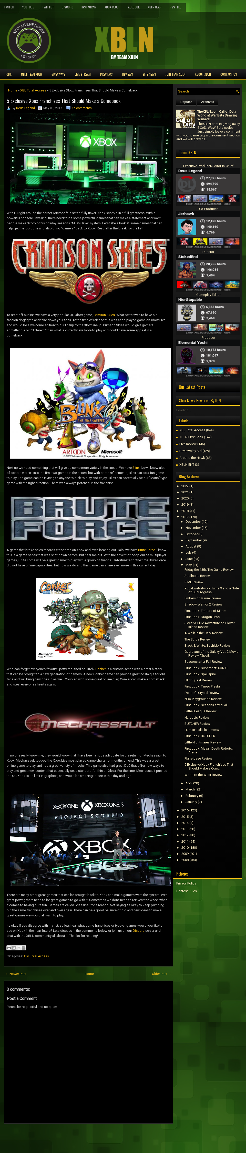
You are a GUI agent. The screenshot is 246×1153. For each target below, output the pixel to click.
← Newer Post (15, 974)
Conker (100, 669)
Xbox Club (112, 7)
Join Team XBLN (176, 74)
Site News (149, 74)
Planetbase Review (198, 758)
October (192, 534)
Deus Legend (25, 108)
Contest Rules (186, 891)
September (194, 540)
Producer (208, 338)
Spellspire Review (197, 576)
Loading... (183, 410)
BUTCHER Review (197, 724)
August (191, 546)
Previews (106, 74)
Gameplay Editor (208, 295)
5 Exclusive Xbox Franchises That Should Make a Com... (208, 766)
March (190, 789)
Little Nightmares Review (202, 742)
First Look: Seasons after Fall (206, 705)
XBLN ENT (186, 465)
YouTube (28, 7)
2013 (185, 829)
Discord (67, 7)
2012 (185, 835)
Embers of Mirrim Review (202, 598)
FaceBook (133, 7)
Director (208, 252)
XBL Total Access (33, 90)
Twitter (48, 7)
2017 (185, 517)
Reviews (127, 74)
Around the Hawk (192, 458)
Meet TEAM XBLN (31, 74)
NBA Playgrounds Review (203, 699)
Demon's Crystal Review (201, 693)
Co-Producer (208, 209)
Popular (186, 102)
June (189, 559)
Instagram (88, 7)
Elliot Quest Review (198, 680)
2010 (185, 847)
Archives (207, 102)
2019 (185, 504)
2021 (185, 492)
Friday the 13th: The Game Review (209, 570)
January (191, 802)
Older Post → (161, 974)
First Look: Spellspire (200, 674)
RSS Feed (175, 7)
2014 (185, 823)
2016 (185, 810)
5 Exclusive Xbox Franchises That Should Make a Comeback (63, 100)
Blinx (135, 468)
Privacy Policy (186, 883)
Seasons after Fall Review (203, 661)
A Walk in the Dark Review (203, 633)
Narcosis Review (196, 717)
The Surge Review (197, 639)
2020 (185, 498)
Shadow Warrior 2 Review (203, 604)
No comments (81, 108)
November (193, 528)
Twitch (9, 7)
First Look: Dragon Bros (202, 617)
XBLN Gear (154, 7)
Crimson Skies (104, 315)
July (188, 552)
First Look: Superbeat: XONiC (205, 668)
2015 (185, 817)
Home (8, 74)
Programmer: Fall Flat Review (201, 730)
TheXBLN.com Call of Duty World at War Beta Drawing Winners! (217, 115)
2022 (185, 486)
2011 (185, 841)
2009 (185, 854)
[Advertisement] (64, 1135)
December (193, 521)
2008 (185, 860)
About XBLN (203, 74)
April (189, 783)
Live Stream (83, 74)
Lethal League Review (200, 711)
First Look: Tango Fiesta (202, 686)
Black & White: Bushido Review (207, 645)
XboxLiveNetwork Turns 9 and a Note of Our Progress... (211, 590)
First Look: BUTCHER (199, 736)
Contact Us (228, 74)
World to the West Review (203, 775)
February (192, 796)
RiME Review (193, 582)
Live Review (188, 444)
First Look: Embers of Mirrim (205, 611)
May (189, 565)
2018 (185, 511)
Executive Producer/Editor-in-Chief (208, 166)
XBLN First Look (191, 437)
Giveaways (58, 74)
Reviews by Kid (190, 451)
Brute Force (146, 550)
